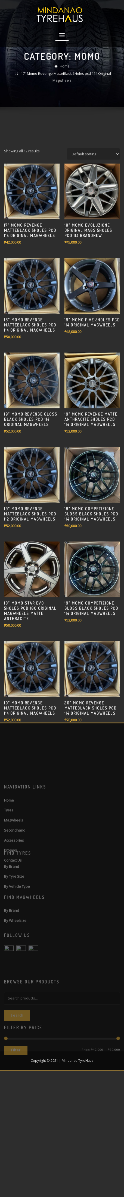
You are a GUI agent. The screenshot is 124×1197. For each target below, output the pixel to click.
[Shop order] (93, 247)
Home (65, 71)
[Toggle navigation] (62, 35)
